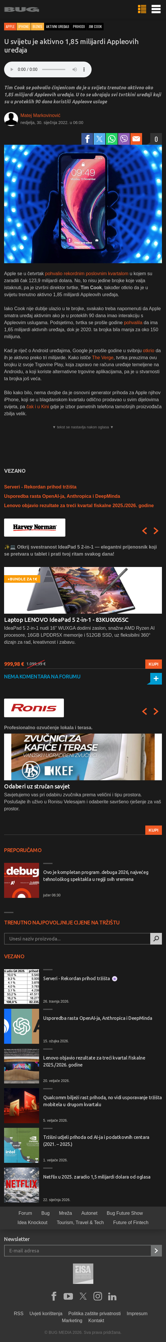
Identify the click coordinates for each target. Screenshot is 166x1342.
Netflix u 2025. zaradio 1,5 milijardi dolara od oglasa (97, 1176)
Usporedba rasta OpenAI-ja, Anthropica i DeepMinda (62, 496)
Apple (10, 26)
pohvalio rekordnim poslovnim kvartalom (87, 273)
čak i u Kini (38, 406)
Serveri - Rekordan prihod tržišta (40, 486)
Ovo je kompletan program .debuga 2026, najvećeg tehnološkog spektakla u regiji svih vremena (95, 876)
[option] (83, 606)
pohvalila (134, 322)
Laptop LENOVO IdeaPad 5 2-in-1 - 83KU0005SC (66, 619)
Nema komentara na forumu (42, 676)
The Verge (102, 357)
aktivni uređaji (57, 26)
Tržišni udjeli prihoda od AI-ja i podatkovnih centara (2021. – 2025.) (96, 1141)
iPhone (23, 26)
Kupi (153, 664)
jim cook (95, 26)
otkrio (148, 350)
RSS (19, 1313)
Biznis (37, 26)
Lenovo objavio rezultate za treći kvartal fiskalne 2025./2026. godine (79, 505)
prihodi (79, 26)
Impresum (137, 1313)
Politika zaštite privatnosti (94, 1313)
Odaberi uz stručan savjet (37, 786)
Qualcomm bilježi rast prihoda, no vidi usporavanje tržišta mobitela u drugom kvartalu (102, 1101)
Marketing (72, 1320)
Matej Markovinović (40, 115)
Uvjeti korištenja (45, 1313)
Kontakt (96, 1320)
